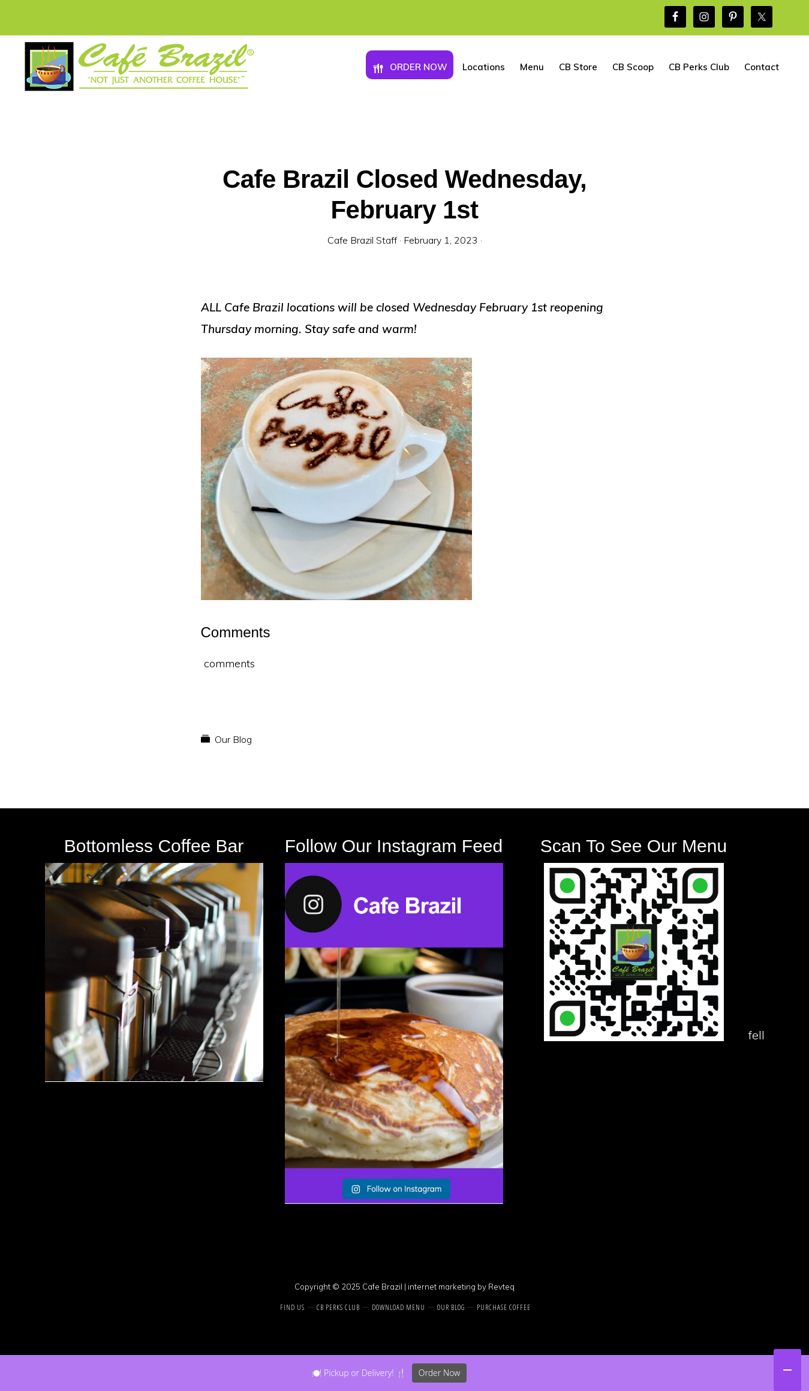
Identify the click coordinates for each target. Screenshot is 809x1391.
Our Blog (233, 739)
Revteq (501, 1286)
